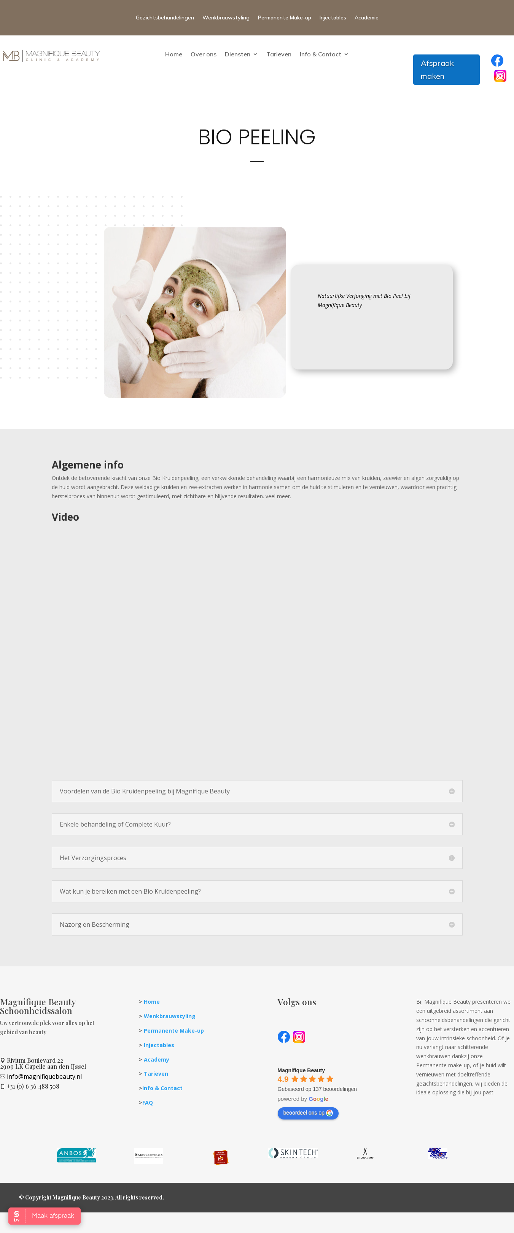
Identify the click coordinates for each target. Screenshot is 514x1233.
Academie (367, 17)
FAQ (147, 1102)
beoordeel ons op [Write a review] (308, 1113)
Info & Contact (320, 54)
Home (173, 54)
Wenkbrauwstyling (226, 17)
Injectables (333, 17)
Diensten (237, 54)
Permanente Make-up (284, 17)
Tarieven (278, 54)
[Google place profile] (301, 1070)
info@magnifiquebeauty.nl (44, 1076)
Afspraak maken (437, 69)
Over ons (203, 54)
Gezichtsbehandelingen (165, 17)
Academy (156, 1059)
